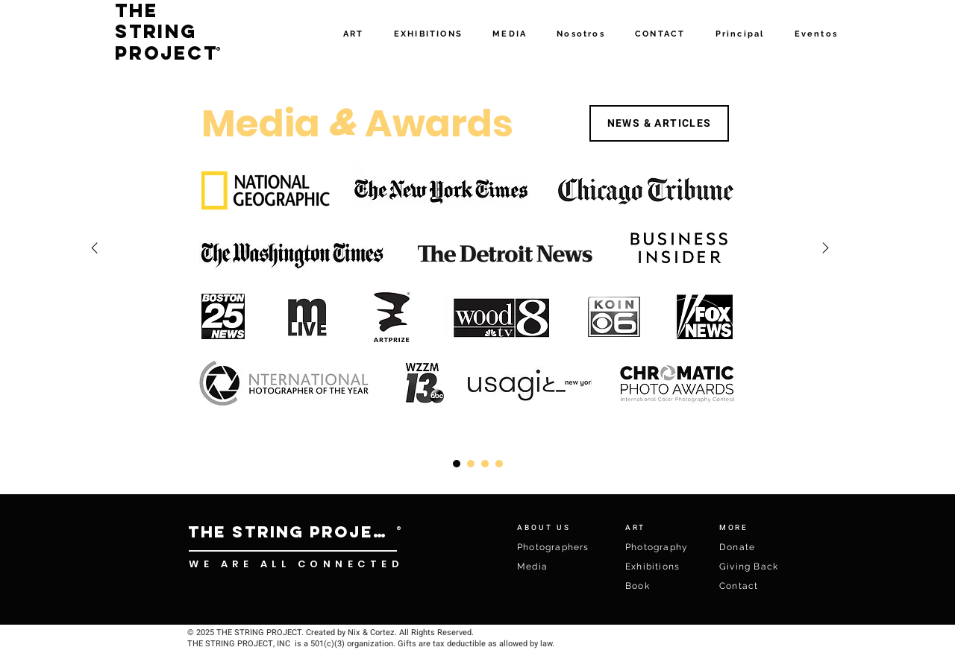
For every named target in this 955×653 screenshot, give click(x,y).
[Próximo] (875, 247)
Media (532, 566)
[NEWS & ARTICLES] (659, 123)
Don (729, 547)
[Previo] (79, 247)
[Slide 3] (471, 463)
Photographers (553, 547)
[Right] (94, 247)
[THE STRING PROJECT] (292, 532)
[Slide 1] (485, 463)
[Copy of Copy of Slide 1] (456, 463)
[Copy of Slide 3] (499, 463)
